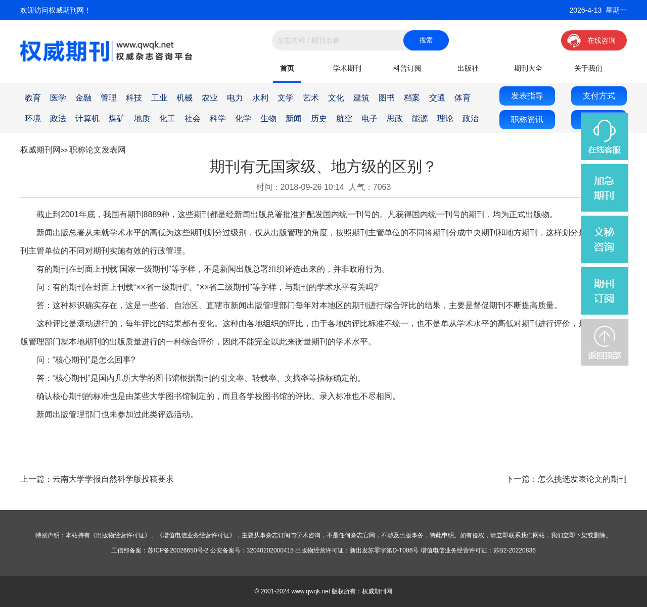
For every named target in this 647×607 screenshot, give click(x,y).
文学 (286, 97)
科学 (218, 118)
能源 (420, 118)
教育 (33, 97)
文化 (336, 97)
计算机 (87, 118)
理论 (445, 118)
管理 (109, 97)
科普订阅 (407, 68)
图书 (387, 97)
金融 (83, 97)
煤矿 (117, 118)
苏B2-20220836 (514, 550)
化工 (167, 118)
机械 (184, 97)
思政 (395, 118)
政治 (471, 118)
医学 (58, 97)
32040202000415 (270, 550)
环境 (33, 118)
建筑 (361, 97)
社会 (192, 118)
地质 (142, 118)
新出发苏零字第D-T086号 (384, 550)
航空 (344, 118)
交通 (437, 97)
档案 (412, 97)
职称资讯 (527, 119)
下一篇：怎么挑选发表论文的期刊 (566, 479)
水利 (260, 97)
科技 (134, 97)
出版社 (468, 68)
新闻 (294, 118)
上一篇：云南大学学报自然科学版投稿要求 (97, 479)
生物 (268, 118)
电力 (235, 97)
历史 (319, 118)
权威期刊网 (40, 149)
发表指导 (527, 95)
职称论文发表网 (97, 149)
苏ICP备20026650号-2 (178, 550)
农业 (210, 97)
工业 (159, 97)
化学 (243, 118)
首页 (287, 68)
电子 (369, 118)
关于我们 (588, 68)
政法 (58, 118)
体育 (462, 97)
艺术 (311, 97)
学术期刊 (347, 68)
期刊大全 (528, 68)
